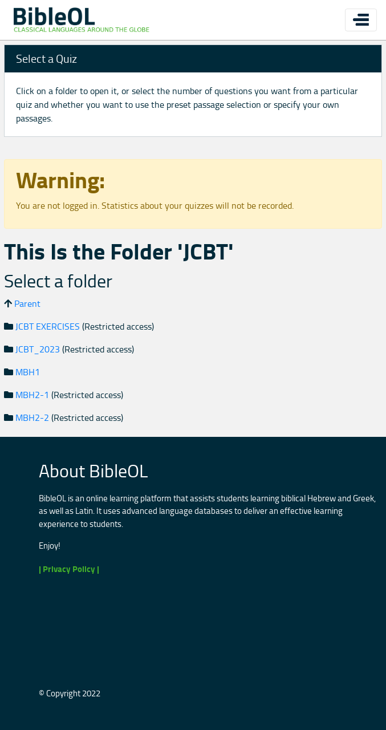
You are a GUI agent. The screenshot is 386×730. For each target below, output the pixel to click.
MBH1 (27, 372)
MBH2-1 (32, 395)
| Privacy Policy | (69, 568)
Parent (27, 303)
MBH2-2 (32, 417)
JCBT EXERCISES (47, 326)
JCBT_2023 (37, 349)
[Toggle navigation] (361, 20)
